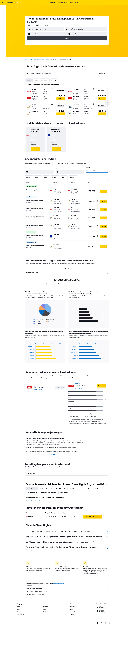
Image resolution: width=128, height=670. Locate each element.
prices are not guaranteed (58, 583)
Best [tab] (36, 80)
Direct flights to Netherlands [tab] (77, 488)
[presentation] (39, 22)
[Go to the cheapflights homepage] (12, 2)
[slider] (109, 172)
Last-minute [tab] (44, 80)
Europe (30, 59)
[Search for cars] (3, 14)
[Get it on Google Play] (100, 607)
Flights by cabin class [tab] (93, 488)
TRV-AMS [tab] (66, 268)
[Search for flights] (3, 7)
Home (26, 59)
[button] (3, 2)
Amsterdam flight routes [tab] (46, 488)
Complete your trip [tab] (61, 488)
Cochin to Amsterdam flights (33, 501)
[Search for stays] (3, 11)
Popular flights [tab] (64, 492)
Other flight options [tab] (32, 492)
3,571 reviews (38, 389)
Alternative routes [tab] (31, 488)
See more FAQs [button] (54, 454)
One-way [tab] (53, 80)
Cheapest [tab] (29, 80)
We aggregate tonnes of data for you (68, 591)
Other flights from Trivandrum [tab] (48, 492)
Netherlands (37, 59)
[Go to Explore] (3, 18)
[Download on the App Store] (100, 611)
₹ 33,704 (32, 21)
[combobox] (30, 25)
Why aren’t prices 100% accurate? (68, 594)
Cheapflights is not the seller (68, 588)
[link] (35, 149)
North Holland (45, 59)
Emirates (36, 384)
